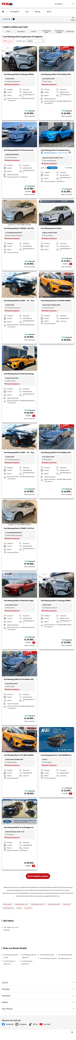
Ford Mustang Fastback (59, 31)
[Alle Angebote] (14, 11)
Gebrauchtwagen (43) (54, 904)
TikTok (35, 1024)
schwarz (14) (66, 904)
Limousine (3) (28, 908)
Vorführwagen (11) (8, 908)
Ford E (8, 31)
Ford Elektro (21, 31)
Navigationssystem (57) (21, 904)
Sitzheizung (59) (7, 904)
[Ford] (27, 11)
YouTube (46, 1024)
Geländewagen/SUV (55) (38, 904)
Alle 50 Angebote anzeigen (38, 876)
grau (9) (19, 908)
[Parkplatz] (67, 4)
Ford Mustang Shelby (65, 955)
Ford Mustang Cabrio (46, 31)
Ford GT (33, 31)
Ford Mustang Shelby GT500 (11, 956)
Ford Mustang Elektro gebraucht (29, 956)
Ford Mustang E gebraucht (27, 962)
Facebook (9, 1024)
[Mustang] (37, 11)
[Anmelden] (59, 4)
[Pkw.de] (3, 11)
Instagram (23, 1024)
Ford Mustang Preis (64, 958)
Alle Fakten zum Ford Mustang (11, 928)
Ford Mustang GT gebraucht (9, 962)
